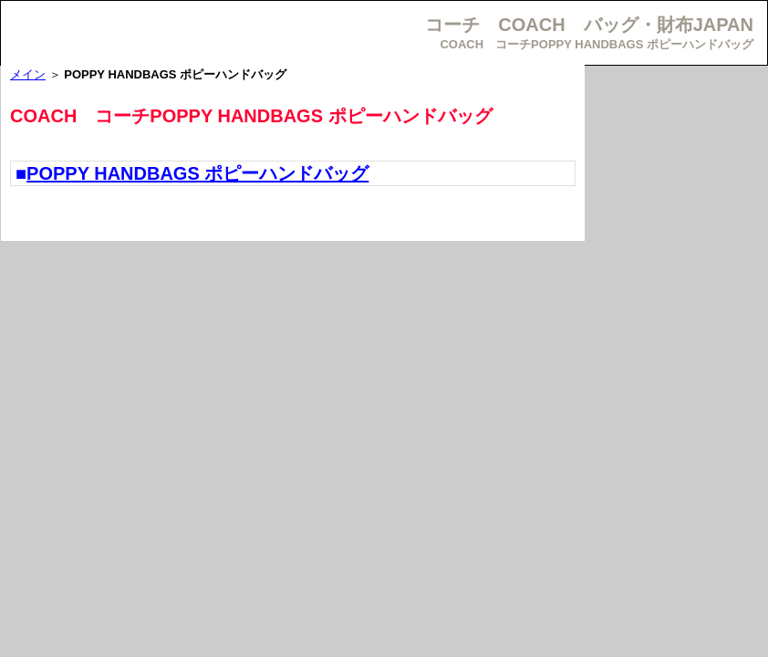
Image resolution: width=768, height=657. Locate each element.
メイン (28, 74)
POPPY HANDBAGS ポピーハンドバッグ (197, 173)
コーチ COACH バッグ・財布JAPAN (589, 25)
